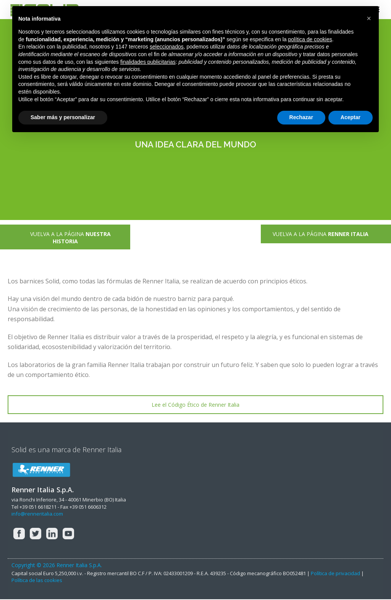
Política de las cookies (36, 580)
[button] (369, 18)
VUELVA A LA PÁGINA (65, 237)
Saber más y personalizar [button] (63, 117)
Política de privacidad (335, 573)
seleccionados (167, 47)
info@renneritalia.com (37, 513)
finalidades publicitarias (148, 62)
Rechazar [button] (301, 117)
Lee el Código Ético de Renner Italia (195, 404)
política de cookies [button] (310, 39)
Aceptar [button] (350, 117)
